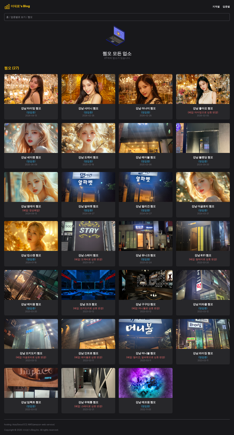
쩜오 (30, 17)
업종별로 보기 (18, 17)
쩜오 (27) (11, 68)
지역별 (216, 6)
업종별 (226, 6)
